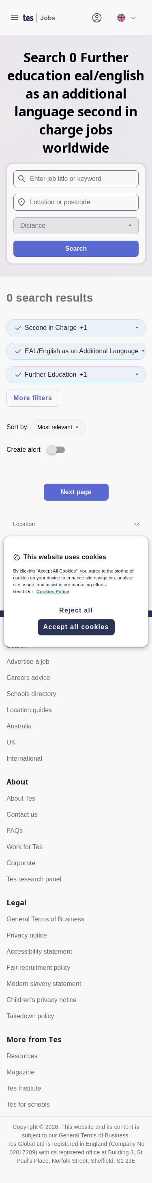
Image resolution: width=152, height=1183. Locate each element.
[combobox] (76, 178)
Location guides (29, 710)
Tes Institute (23, 1088)
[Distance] (76, 225)
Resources (21, 1056)
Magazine (20, 1072)
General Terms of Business (45, 919)
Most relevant (58, 427)
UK (10, 742)
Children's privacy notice (41, 999)
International (24, 758)
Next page (75, 492)
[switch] (58, 450)
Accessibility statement (39, 951)
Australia (19, 726)
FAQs (14, 830)
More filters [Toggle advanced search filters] (32, 397)
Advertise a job (27, 661)
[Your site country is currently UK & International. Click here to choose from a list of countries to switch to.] (126, 17)
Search (76, 248)
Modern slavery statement (43, 983)
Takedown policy (30, 1016)
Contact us (21, 814)
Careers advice (28, 677)
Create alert (23, 449)
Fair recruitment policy (38, 967)
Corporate (20, 863)
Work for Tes (24, 846)
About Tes (20, 798)
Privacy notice (26, 935)
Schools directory (31, 693)
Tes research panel (33, 879)
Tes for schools (28, 1104)
